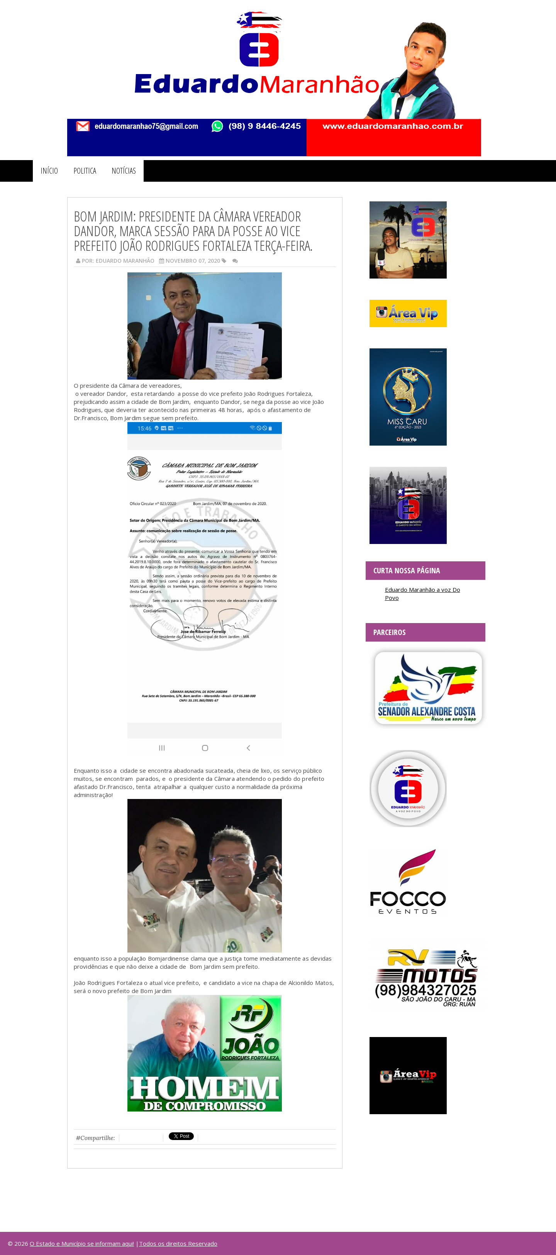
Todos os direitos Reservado (178, 1243)
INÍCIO (49, 171)
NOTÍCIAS (124, 171)
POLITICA (84, 171)
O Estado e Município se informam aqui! (82, 1243)
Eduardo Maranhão (125, 260)
